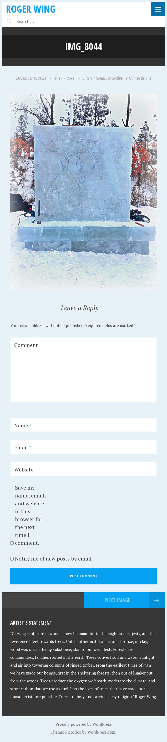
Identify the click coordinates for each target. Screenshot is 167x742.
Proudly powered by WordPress (83, 724)
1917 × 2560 (64, 78)
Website (23, 469)
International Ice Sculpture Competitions (117, 78)
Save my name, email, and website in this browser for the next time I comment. (30, 515)
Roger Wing (30, 8)
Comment (26, 345)
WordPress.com (101, 732)
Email (22, 447)
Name (23, 425)
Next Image (117, 600)
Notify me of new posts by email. (54, 558)
